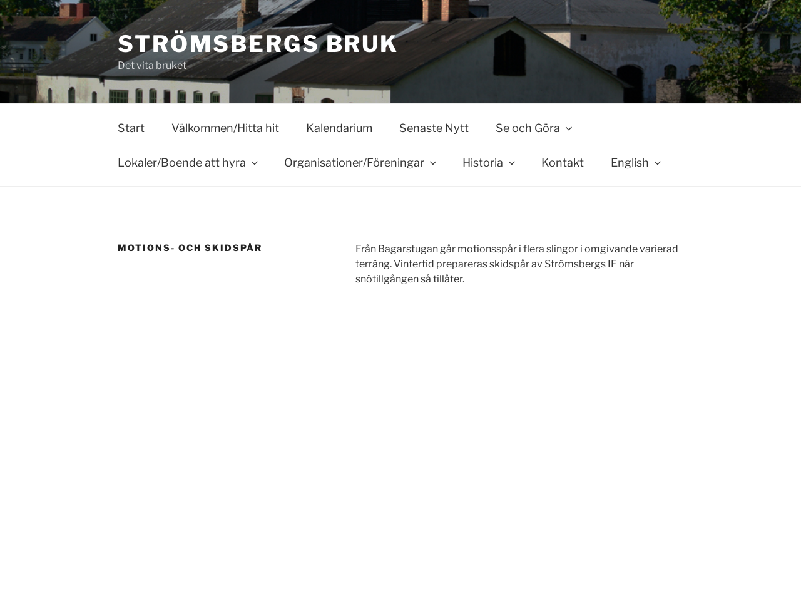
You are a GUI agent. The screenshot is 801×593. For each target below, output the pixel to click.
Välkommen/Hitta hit (225, 128)
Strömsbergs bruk (258, 44)
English (637, 162)
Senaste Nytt (434, 128)
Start (131, 128)
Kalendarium (339, 128)
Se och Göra (535, 128)
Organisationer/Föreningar (361, 162)
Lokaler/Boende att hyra (189, 162)
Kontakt (562, 162)
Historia (490, 162)
